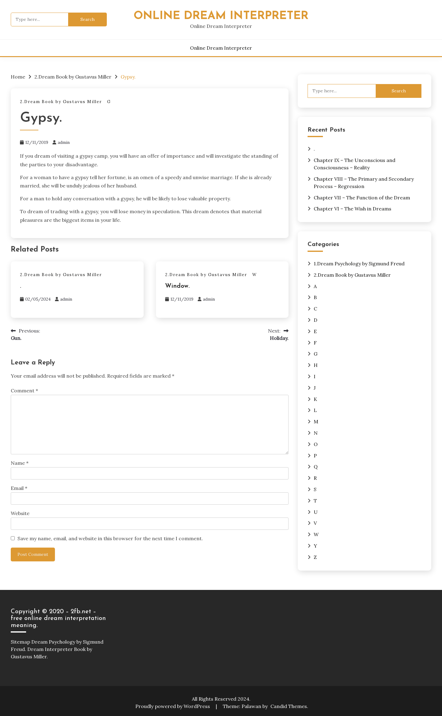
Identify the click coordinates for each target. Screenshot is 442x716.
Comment (24, 390)
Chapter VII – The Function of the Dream (362, 197)
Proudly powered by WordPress (173, 706)
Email (19, 488)
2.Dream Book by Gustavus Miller (61, 101)
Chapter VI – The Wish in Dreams (352, 209)
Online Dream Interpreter (221, 16)
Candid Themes (288, 706)
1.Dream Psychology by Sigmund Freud (359, 263)
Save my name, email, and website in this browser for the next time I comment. (110, 538)
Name (20, 463)
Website (20, 513)
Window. (177, 286)
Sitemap (20, 642)
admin (64, 142)
